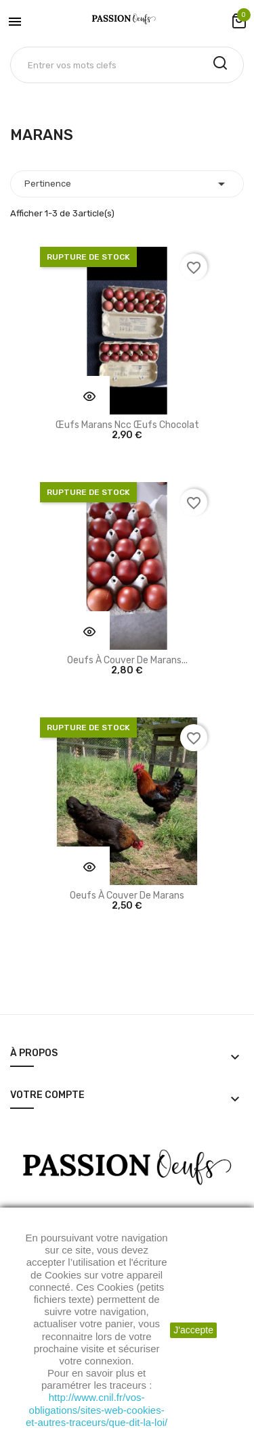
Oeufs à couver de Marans (127, 895)
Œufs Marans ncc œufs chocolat (127, 425)
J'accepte (193, 1330)
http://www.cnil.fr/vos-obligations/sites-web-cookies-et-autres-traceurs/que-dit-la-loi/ (96, 1409)
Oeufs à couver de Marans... (127, 660)
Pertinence (127, 184)
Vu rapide (89, 396)
